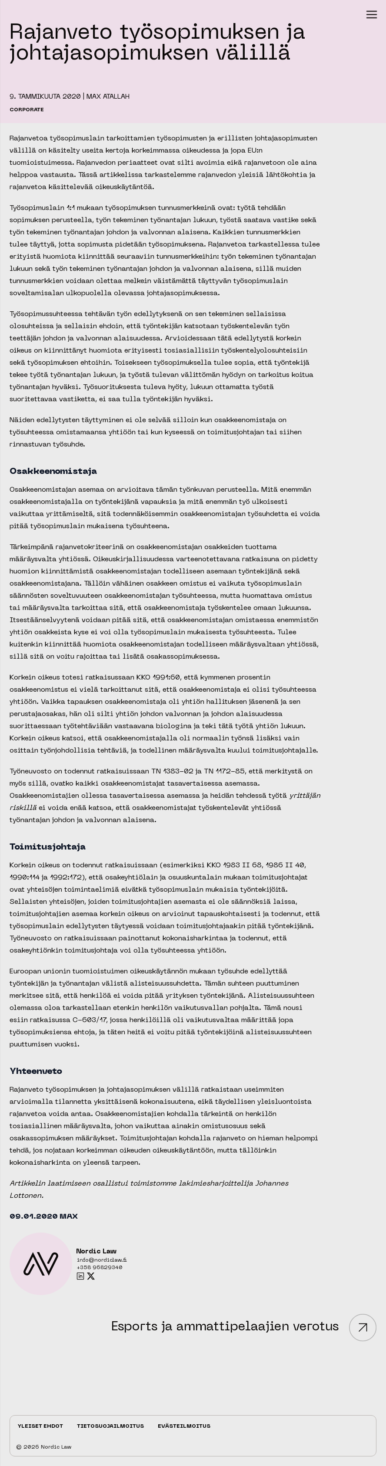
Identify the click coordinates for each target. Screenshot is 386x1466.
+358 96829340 (100, 1267)
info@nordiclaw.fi (102, 1260)
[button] (371, 14)
